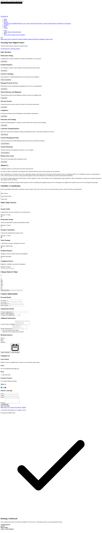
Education (39, 23)
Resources (6, 23)
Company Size (4, 315)
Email (2, 397)
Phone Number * (5, 305)
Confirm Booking (15, 349)
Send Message (4, 406)
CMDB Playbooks (17, 23)
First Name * (4, 300)
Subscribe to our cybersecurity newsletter (12, 333)
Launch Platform (5, 143)
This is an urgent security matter (10, 331)
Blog (5, 26)
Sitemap (23, 34)
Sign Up (10, 32)
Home (5, 19)
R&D (2, 409)
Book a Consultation (6, 79)
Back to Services (5, 290)
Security (24, 23)
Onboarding (33, 23)
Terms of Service (16, 34)
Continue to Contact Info (16, 290)
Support (24, 409)
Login (51, 39)
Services (6, 22)
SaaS (10, 23)
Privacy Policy (7, 34)
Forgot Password (16, 32)
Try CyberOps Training (14, 48)
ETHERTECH (4, 16)
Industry (3, 313)
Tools (64, 23)
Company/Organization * (7, 312)
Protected (68, 23)
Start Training (4, 134)
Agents (28, 23)
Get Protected (4, 48)
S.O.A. (8, 409)
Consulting (45, 23)
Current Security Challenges (8, 325)
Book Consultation (57, 23)
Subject (2, 398)
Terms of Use (14, 409)
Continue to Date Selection (7, 268)
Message (3, 405)
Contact (6, 27)
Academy (6, 25)
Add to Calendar (9, 531)
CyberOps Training (22, 39)
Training (50, 23)
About (5, 20)
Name (2, 395)
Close (2, 531)
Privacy (20, 409)
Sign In (6, 32)
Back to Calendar (5, 353)
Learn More (4, 61)
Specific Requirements (6, 330)
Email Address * (5, 303)
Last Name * (4, 302)
